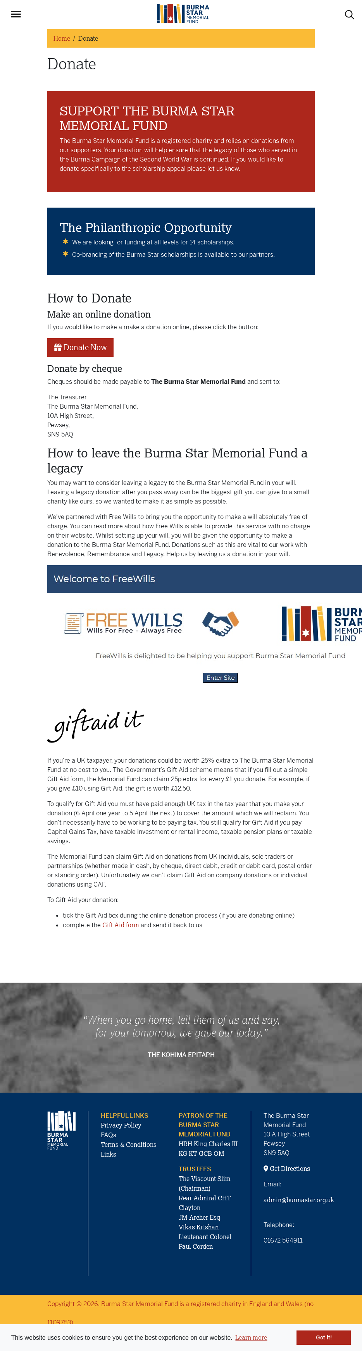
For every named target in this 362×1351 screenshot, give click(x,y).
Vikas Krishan (199, 1227)
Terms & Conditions (129, 1144)
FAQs (108, 1135)
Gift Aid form (120, 925)
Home (61, 38)
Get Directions (287, 1168)
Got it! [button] (324, 1337)
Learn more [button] (251, 1337)
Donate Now (80, 347)
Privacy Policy (121, 1125)
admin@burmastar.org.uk (299, 1200)
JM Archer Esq (199, 1217)
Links (108, 1154)
